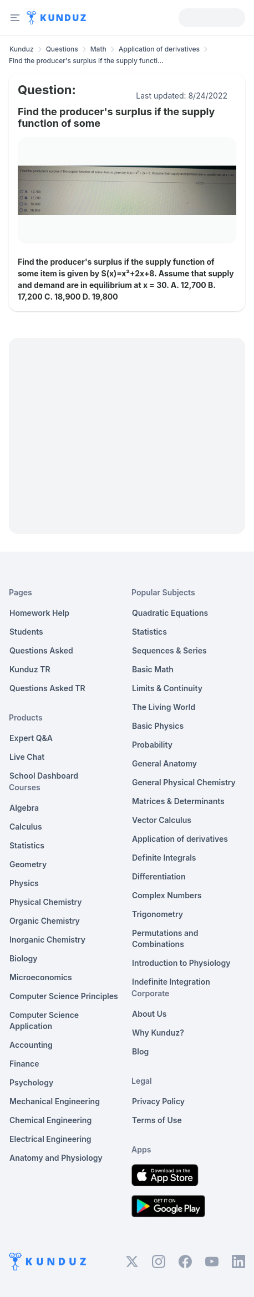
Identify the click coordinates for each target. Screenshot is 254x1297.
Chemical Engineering (50, 1120)
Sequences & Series (169, 650)
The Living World (163, 707)
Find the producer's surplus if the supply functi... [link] (86, 60)
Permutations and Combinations (165, 938)
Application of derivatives (159, 49)
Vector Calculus (161, 820)
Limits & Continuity (167, 688)
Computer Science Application (44, 1020)
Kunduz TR (29, 669)
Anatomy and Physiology (56, 1157)
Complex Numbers (166, 895)
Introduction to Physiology (181, 962)
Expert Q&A (31, 738)
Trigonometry (157, 914)
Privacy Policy (158, 1101)
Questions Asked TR (47, 688)
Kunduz (21, 49)
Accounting (31, 1044)
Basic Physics (158, 725)
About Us (149, 1013)
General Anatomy (164, 763)
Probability (152, 744)
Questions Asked (41, 650)
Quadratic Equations (170, 612)
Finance (24, 1063)
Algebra (24, 807)
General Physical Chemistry (184, 782)
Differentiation (158, 876)
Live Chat (26, 756)
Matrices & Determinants (178, 801)
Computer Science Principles (63, 996)
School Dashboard (43, 775)
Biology (23, 958)
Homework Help (39, 612)
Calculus (25, 826)
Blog (140, 1051)
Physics (24, 883)
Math (98, 49)
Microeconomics (40, 977)
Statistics (26, 845)
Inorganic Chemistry (47, 939)
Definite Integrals (164, 857)
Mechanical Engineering (54, 1101)
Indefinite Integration (171, 981)
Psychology (31, 1082)
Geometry (28, 864)
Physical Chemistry (45, 902)
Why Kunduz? (158, 1032)
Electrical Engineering (50, 1139)
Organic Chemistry (44, 920)
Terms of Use (157, 1120)
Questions (62, 49)
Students (26, 631)
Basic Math (153, 669)
